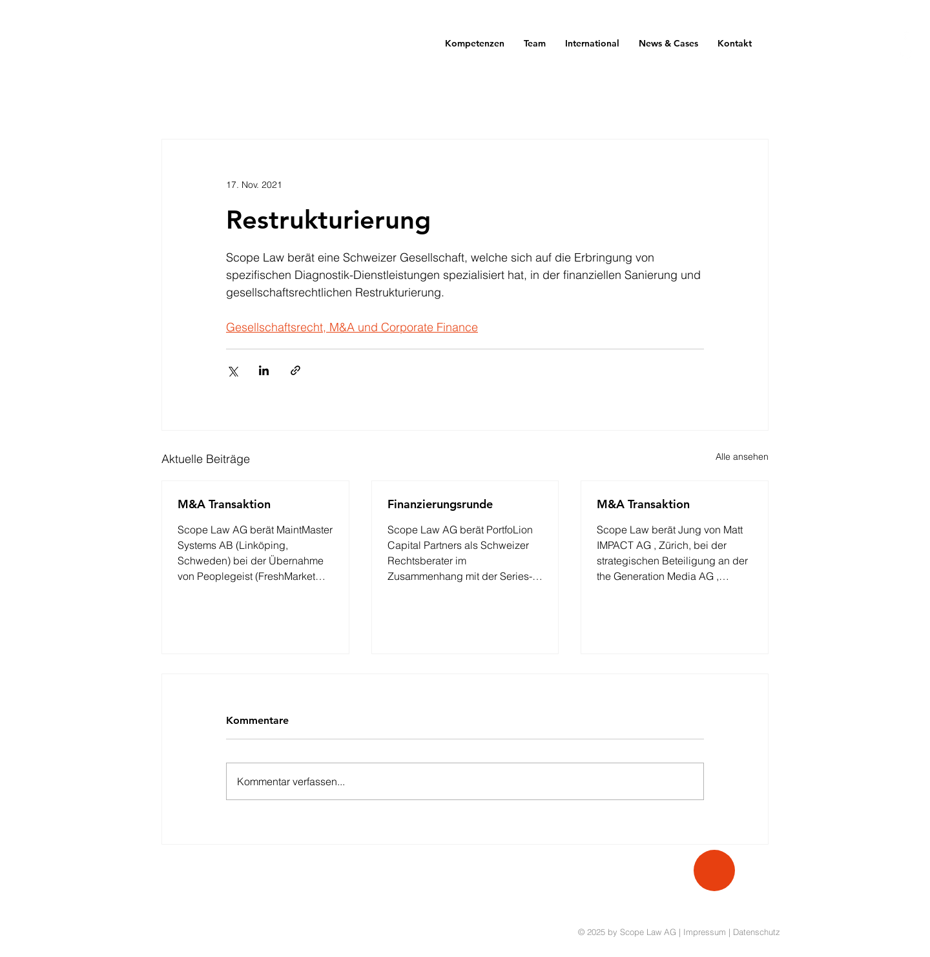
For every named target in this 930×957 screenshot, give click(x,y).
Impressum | (708, 932)
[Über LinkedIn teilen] (264, 370)
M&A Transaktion (224, 504)
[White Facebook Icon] (906, 34)
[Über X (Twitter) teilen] (232, 370)
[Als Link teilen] (295, 370)
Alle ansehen (742, 456)
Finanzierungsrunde (440, 504)
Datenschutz (756, 932)
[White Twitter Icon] (906, 56)
